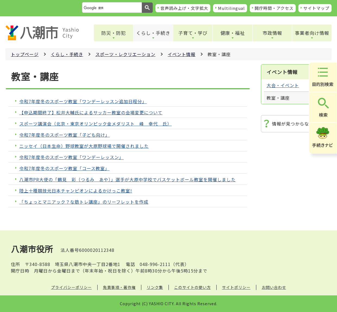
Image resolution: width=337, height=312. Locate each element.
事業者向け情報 (312, 32)
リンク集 (155, 287)
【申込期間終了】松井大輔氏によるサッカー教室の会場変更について (91, 112)
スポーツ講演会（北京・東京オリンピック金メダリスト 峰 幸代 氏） (95, 124)
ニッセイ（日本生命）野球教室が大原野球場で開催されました (84, 146)
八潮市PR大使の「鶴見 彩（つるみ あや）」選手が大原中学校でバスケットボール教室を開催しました (127, 179)
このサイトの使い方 (192, 287)
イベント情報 (181, 54)
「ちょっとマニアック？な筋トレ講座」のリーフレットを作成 (83, 202)
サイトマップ (316, 8)
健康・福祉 (232, 32)
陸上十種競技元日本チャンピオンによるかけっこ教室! (75, 191)
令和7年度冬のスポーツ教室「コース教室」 (64, 168)
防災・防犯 (113, 32)
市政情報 (272, 32)
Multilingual (231, 8)
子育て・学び (193, 32)
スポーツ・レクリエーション (125, 54)
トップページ (25, 54)
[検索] (111, 8)
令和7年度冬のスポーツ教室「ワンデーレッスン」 (71, 157)
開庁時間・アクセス (274, 8)
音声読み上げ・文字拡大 (184, 8)
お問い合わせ (274, 287)
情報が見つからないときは (299, 123)
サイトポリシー (236, 287)
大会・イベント (283, 85)
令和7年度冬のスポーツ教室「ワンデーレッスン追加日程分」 (83, 101)
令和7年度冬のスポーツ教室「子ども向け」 (64, 135)
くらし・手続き (153, 32)
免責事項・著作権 (119, 287)
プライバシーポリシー (71, 287)
